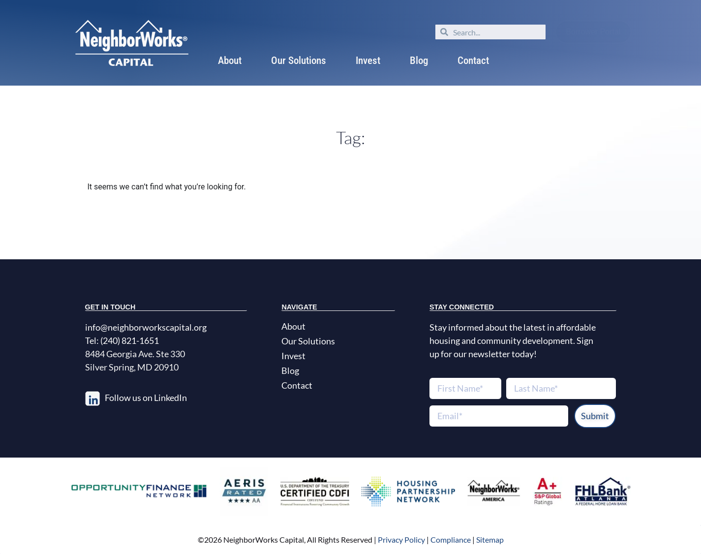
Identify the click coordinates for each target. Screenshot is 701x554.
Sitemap (490, 539)
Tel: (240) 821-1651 (122, 340)
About (230, 60)
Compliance (450, 539)
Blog (419, 60)
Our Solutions (298, 60)
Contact (473, 60)
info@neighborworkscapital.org (146, 327)
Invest (368, 60)
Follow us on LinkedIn (146, 397)
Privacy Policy (400, 539)
